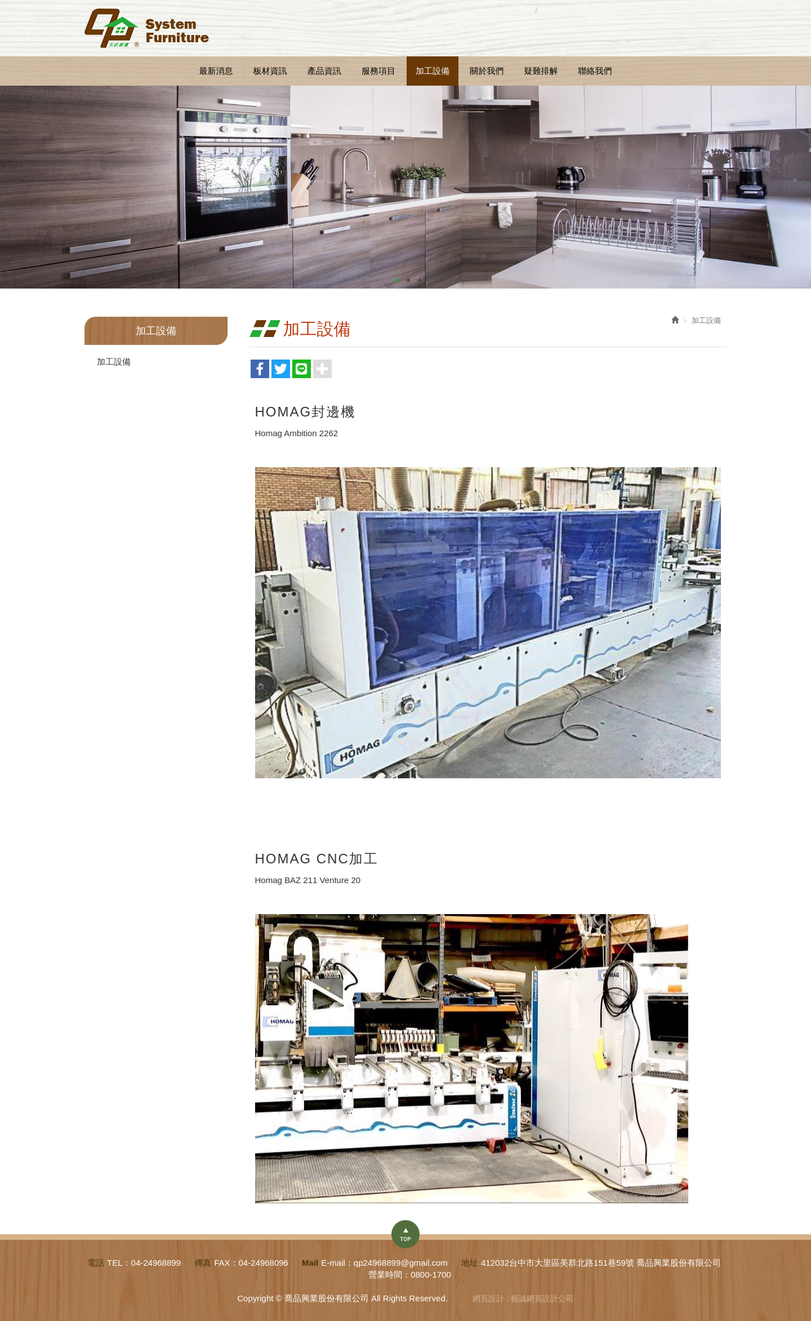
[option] (405, 187)
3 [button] (419, 280)
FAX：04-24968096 (251, 1262)
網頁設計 (488, 1298)
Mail (310, 1262)
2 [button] (408, 280)
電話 (95, 1262)
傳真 (202, 1262)
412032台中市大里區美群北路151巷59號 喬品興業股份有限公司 (601, 1262)
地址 (469, 1262)
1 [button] (397, 280)
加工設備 (114, 361)
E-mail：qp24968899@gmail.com (384, 1262)
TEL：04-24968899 (144, 1262)
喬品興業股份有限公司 (146, 28)
